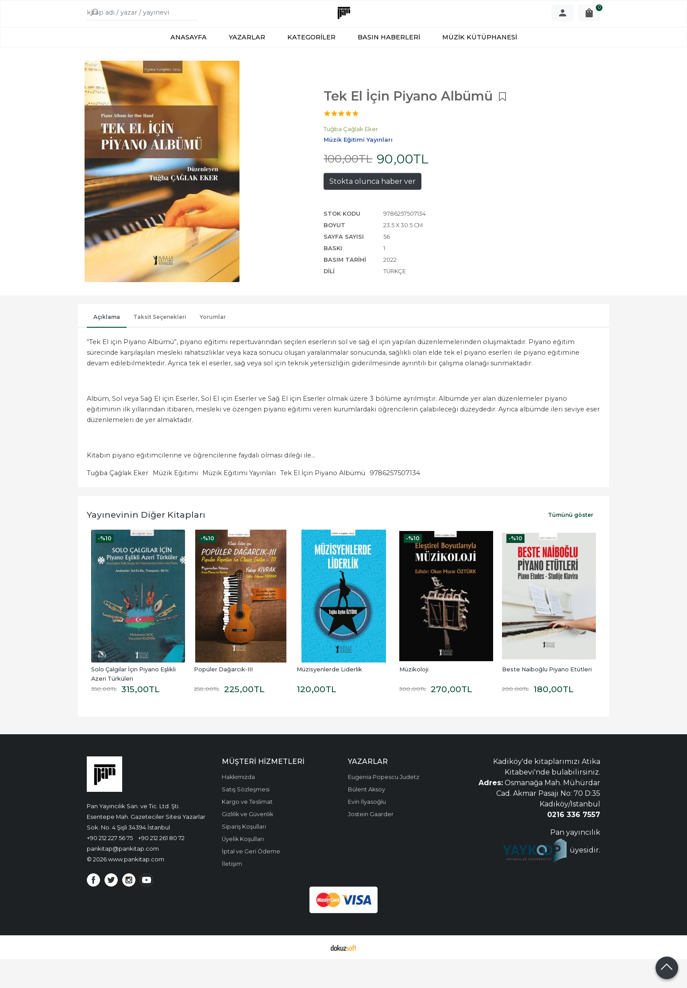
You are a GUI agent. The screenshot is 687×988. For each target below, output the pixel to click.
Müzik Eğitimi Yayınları (239, 502)
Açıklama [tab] (106, 345)
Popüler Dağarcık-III (223, 698)
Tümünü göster (570, 543)
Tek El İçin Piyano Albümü (322, 502)
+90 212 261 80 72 (161, 866)
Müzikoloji (413, 698)
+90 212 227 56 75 (110, 866)
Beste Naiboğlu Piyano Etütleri (547, 698)
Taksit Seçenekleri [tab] (159, 345)
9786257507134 (395, 502)
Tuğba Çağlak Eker (117, 502)
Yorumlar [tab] (213, 345)
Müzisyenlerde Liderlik (329, 698)
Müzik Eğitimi (175, 502)
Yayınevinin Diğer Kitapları (146, 543)
